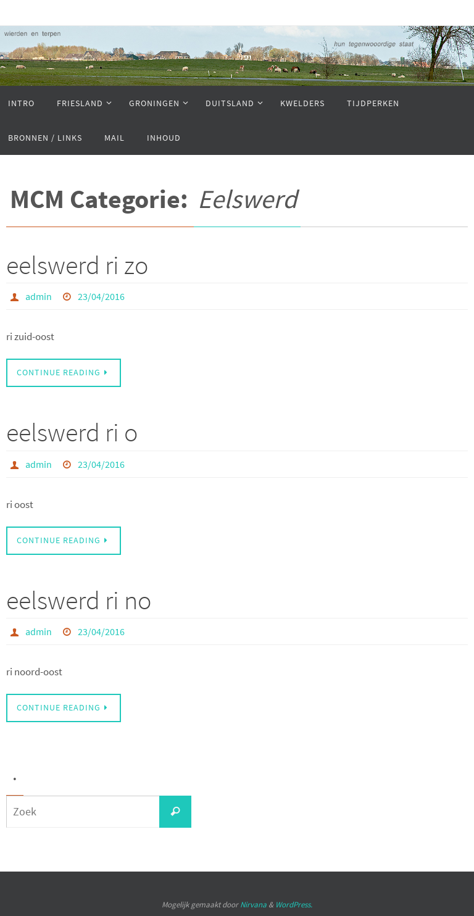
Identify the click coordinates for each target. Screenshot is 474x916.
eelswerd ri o (72, 432)
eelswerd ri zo (77, 265)
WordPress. (293, 904)
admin (38, 296)
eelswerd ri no (78, 600)
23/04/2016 (101, 296)
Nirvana (253, 904)
